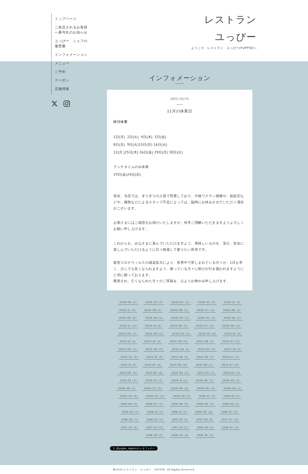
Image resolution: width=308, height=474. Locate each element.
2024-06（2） (232, 325)
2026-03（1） (154, 302)
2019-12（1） (207, 395)
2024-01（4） (207, 333)
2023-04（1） (181, 349)
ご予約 (60, 71)
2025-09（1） (153, 310)
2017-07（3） (230, 419)
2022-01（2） (206, 356)
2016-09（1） (206, 427)
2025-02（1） (207, 317)
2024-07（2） (205, 325)
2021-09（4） (179, 364)
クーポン (62, 80)
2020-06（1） (180, 388)
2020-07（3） (153, 388)
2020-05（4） (206, 388)
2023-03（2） (207, 349)
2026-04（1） (128, 302)
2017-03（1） (130, 427)
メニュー (62, 63)
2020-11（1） (180, 380)
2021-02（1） (232, 372)
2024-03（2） (181, 333)
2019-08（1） (129, 403)
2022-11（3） (155, 356)
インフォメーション (71, 54)
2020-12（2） (154, 380)
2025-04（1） (154, 317)
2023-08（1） (205, 341)
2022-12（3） (130, 356)
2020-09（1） (231, 380)
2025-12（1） (233, 302)
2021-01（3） (129, 380)
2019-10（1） (232, 395)
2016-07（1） (231, 427)
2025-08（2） (180, 310)
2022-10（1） (180, 356)
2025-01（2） (233, 317)
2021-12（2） (231, 356)
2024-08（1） (179, 325)
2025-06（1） (232, 310)
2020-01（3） (182, 395)
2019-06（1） (180, 403)
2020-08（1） (127, 388)
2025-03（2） (181, 317)
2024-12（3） (128, 325)
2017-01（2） (181, 427)
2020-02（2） (156, 395)
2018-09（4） (204, 411)
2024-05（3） (128, 333)
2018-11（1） (180, 411)
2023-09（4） (179, 341)
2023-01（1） (233, 349)
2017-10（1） (180, 419)
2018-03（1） (156, 419)
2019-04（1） (231, 403)
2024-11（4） (154, 325)
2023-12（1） (233, 333)
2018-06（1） (130, 419)
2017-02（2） (155, 427)
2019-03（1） (131, 411)
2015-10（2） (206, 435)
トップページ (66, 18)
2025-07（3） (206, 310)
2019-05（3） (206, 403)
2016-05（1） (155, 435)
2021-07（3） (231, 364)
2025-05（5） (128, 317)
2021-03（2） (206, 372)
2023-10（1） (153, 341)
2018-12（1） (155, 411)
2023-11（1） (128, 341)
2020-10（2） (205, 380)
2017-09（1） (205, 419)
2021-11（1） (129, 364)
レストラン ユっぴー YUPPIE (144, 469)
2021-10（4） (154, 364)
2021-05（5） (154, 372)
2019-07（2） (155, 403)
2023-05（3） (155, 349)
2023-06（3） (128, 349)
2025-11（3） (128, 310)
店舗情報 (62, 89)
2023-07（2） (231, 341)
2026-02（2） (181, 302)
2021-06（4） (129, 372)
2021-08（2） (205, 364)
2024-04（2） (155, 333)
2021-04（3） (181, 372)
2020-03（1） (129, 395)
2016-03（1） (181, 435)
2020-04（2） (233, 388)
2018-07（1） (230, 411)
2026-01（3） (207, 302)
